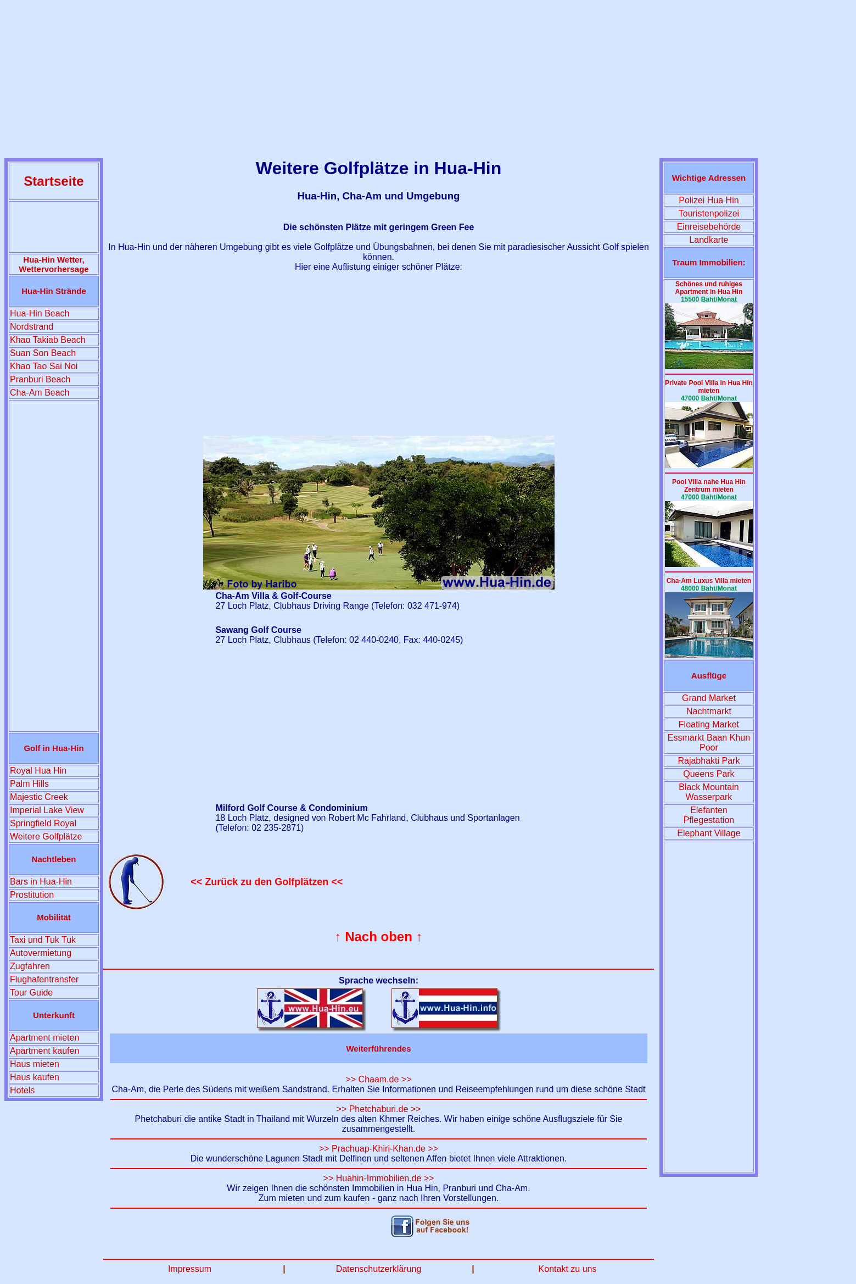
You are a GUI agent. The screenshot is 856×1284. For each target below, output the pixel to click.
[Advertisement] (428, 81)
